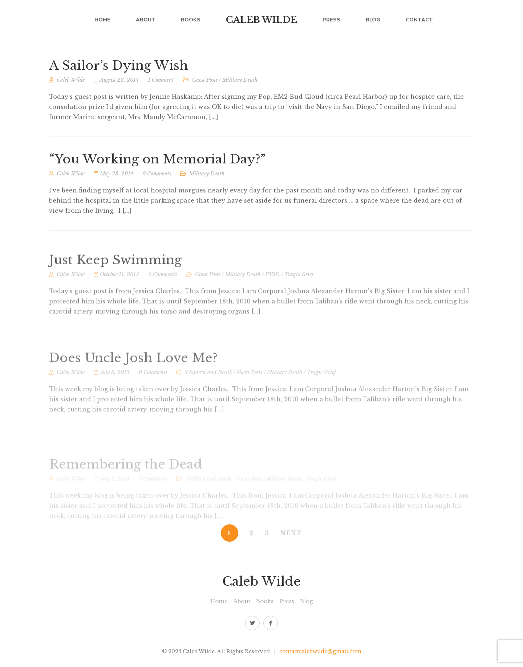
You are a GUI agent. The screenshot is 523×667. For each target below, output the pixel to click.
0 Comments (156, 178)
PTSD (272, 293)
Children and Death (209, 393)
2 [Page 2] (251, 533)
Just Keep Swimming (115, 278)
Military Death (240, 82)
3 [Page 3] (267, 533)
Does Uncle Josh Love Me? (133, 379)
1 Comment (161, 82)
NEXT (291, 533)
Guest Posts (205, 82)
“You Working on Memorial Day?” (157, 163)
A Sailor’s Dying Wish (118, 68)
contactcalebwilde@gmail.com (320, 651)
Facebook (270, 623)
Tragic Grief (298, 293)
